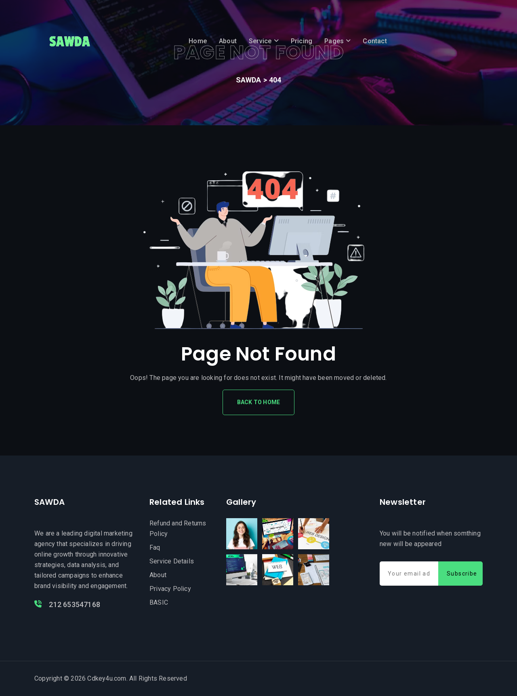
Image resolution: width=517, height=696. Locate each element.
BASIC (158, 602)
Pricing (301, 41)
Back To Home (258, 402)
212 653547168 (67, 604)
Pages (334, 41)
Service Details (171, 561)
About (228, 41)
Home (198, 41)
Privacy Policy (170, 589)
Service (260, 41)
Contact (375, 41)
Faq (154, 547)
